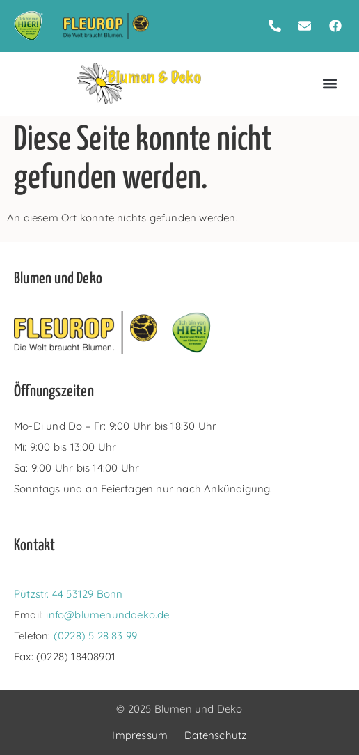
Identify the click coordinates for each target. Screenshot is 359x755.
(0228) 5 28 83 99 (95, 635)
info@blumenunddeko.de (107, 614)
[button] (329, 83)
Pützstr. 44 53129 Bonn (68, 593)
